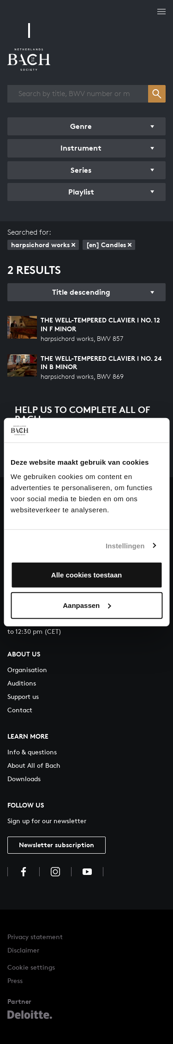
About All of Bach (33, 765)
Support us (23, 696)
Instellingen (125, 545)
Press (15, 980)
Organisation (27, 670)
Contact (19, 710)
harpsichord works (43, 245)
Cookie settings (31, 967)
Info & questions (32, 752)
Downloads (24, 779)
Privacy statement (35, 937)
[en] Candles (108, 245)
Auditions (21, 683)
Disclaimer (23, 950)
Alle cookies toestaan (86, 575)
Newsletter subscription (56, 845)
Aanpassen (87, 605)
